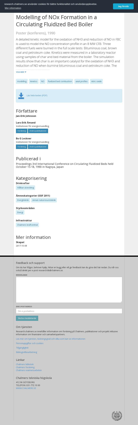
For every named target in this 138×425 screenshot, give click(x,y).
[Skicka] (27, 318)
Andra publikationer (38, 131)
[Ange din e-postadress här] (69, 311)
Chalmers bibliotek (25, 364)
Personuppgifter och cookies (29, 343)
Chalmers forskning (25, 367)
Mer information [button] (13, 8)
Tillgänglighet (22, 347)
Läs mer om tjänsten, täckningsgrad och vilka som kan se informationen (50, 338)
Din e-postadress (24, 306)
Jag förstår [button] (123, 6)
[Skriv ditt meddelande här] (69, 290)
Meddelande (21, 275)
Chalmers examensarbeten (29, 370)
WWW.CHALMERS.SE (26, 388)
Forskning (22, 131)
